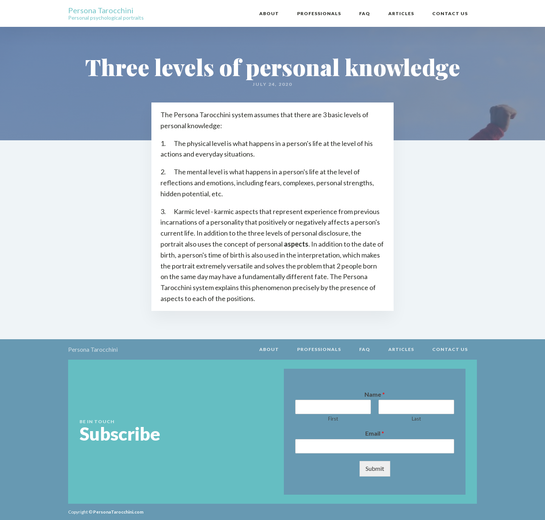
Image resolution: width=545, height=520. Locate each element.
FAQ (364, 13)
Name (374, 394)
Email (374, 433)
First (333, 419)
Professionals (319, 13)
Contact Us (450, 13)
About (269, 13)
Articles (401, 13)
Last (416, 419)
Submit (375, 468)
